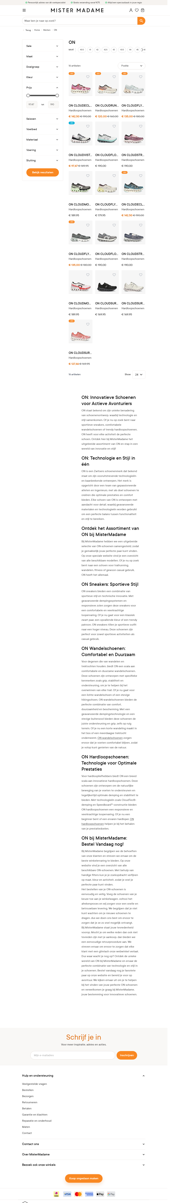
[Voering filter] (42, 150)
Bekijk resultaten (42, 172)
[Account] (131, 10)
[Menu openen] (24, 10)
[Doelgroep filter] (42, 67)
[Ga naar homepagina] (37, 30)
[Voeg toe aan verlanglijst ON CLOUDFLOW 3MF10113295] (114, 225)
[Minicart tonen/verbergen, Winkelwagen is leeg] (142, 10)
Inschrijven (127, 1055)
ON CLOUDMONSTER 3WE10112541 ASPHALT (80, 204)
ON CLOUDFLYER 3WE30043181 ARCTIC (133, 105)
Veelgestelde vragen (34, 1083)
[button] (83, 1076)
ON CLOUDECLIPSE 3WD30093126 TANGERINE (80, 105)
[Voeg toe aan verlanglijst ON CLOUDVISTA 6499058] (88, 126)
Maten (26, 1126)
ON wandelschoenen (110, 737)
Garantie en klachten (34, 1114)
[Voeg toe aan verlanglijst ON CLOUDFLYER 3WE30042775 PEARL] (114, 175)
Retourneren (29, 1102)
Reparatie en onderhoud (36, 1120)
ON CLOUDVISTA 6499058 (80, 155)
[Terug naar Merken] (26, 30)
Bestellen (28, 1090)
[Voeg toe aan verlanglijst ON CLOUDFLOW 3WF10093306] (114, 126)
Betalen (27, 1108)
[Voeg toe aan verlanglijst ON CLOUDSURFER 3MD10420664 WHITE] (140, 275)
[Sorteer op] (131, 65)
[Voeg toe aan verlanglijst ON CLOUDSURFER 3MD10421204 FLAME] (88, 324)
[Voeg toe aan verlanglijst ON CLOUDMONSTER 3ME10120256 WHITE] (88, 275)
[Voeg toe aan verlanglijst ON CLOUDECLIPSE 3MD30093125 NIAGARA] (140, 175)
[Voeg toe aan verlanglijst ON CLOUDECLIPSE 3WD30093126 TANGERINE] (88, 77)
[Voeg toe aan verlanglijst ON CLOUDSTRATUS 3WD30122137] (140, 126)
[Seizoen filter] (42, 119)
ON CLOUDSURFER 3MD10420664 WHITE (133, 303)
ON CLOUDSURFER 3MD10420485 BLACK (107, 303)
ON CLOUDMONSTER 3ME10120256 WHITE (80, 303)
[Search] (141, 21)
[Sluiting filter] (42, 160)
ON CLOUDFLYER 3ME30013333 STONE (80, 254)
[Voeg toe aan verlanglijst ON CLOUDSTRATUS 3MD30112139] (140, 225)
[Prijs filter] (42, 87)
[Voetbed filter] (42, 129)
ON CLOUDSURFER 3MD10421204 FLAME (80, 353)
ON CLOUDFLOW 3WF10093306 (107, 155)
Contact (27, 1133)
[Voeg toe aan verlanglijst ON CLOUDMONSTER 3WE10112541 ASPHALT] (88, 175)
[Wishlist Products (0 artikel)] (137, 10)
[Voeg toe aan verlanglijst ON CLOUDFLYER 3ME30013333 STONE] (88, 225)
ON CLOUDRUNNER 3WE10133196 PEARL (107, 105)
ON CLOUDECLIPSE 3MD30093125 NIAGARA (133, 204)
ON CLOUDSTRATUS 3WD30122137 (133, 155)
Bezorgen (28, 1096)
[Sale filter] (42, 46)
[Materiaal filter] (42, 139)
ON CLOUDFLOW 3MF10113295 (107, 254)
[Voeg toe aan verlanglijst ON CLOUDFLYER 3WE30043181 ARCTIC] (140, 77)
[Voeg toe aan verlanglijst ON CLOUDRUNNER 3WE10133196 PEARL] (114, 77)
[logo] (77, 10)
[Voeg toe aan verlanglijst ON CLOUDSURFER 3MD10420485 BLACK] (114, 275)
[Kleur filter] (42, 77)
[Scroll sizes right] (142, 50)
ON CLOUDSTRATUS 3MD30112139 (133, 254)
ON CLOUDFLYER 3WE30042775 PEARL (107, 204)
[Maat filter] (42, 56)
